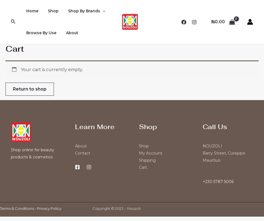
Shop (50, 10)
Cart (143, 167)
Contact (82, 153)
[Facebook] (183, 22)
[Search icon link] (13, 21)
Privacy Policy (49, 208)
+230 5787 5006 (218, 181)
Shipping (147, 160)
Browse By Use (40, 32)
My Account (150, 153)
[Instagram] (194, 22)
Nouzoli (134, 208)
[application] (97, 11)
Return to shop (30, 89)
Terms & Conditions (17, 208)
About (69, 32)
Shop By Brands (81, 11)
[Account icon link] (250, 22)
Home (31, 10)
